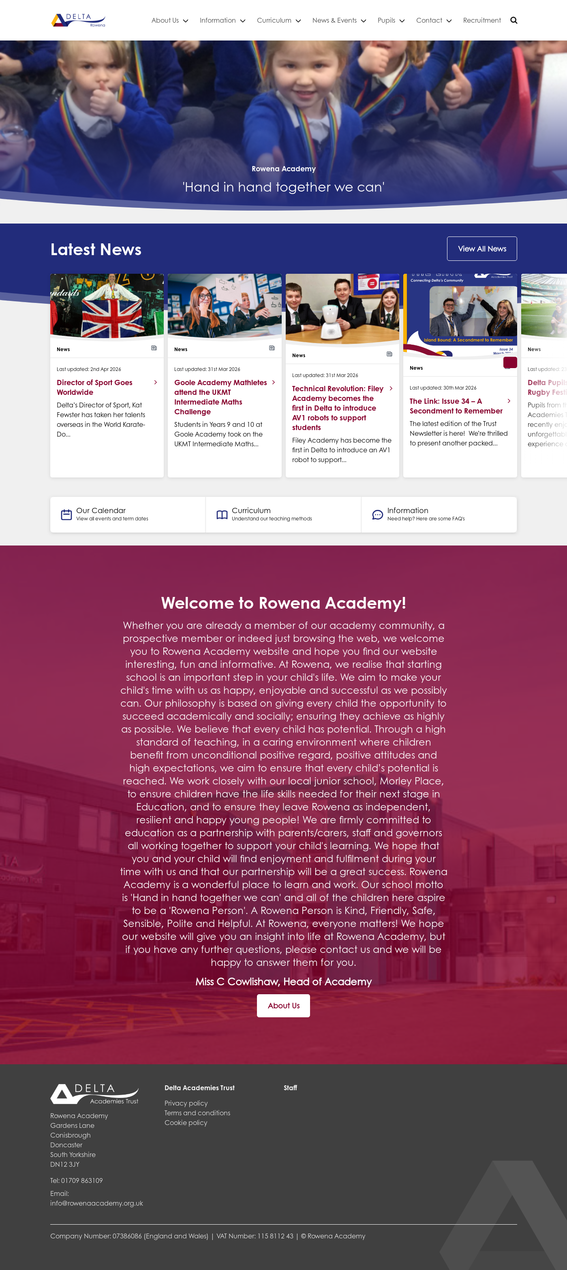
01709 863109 (82, 1180)
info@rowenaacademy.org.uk (96, 1203)
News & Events (334, 20)
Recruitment (482, 20)
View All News (482, 248)
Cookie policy (186, 1122)
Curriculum (274, 20)
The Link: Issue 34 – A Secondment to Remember (456, 406)
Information (218, 20)
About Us (165, 20)
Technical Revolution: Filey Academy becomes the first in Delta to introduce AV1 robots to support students (337, 408)
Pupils (386, 20)
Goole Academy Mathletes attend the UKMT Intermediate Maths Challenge (220, 397)
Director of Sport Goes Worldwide (95, 387)
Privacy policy (186, 1103)
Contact (429, 20)
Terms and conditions (197, 1112)
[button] (510, 362)
